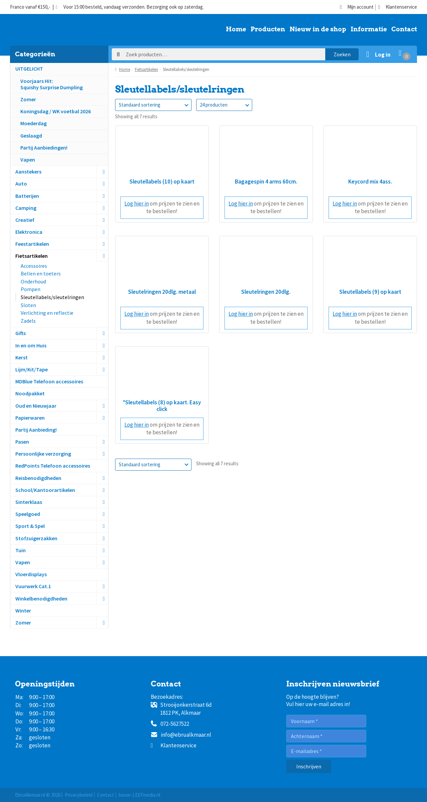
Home (236, 30)
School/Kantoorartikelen (45, 490)
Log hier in (136, 203)
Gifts (20, 333)
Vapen (27, 159)
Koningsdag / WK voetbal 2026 (55, 111)
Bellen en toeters (41, 273)
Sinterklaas (28, 502)
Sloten (28, 305)
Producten (268, 30)
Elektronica (28, 231)
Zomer (28, 99)
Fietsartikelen (31, 255)
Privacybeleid (78, 794)
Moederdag (33, 123)
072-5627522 (170, 724)
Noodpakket (30, 393)
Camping (25, 207)
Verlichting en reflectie (47, 312)
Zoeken (342, 54)
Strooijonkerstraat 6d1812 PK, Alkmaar (181, 708)
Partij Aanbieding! (36, 429)
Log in (383, 54)
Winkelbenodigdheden (41, 598)
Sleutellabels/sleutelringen (52, 297)
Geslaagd (31, 135)
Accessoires (34, 265)
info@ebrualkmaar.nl (181, 735)
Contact (404, 30)
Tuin (20, 550)
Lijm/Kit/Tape (31, 369)
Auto (21, 183)
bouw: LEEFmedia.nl (139, 794)
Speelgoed (27, 514)
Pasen (22, 441)
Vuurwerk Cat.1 (33, 586)
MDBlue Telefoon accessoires (49, 381)
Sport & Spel (30, 526)
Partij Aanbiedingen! (43, 147)
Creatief (24, 219)
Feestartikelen (32, 243)
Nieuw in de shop (318, 30)
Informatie (369, 30)
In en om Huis (30, 345)
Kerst (21, 357)
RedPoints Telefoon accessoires (52, 465)
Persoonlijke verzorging (43, 453)
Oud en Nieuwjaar (35, 405)
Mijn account (357, 7)
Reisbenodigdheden (38, 478)
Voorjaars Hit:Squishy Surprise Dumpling (51, 84)
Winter (23, 610)
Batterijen (27, 196)
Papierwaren (30, 417)
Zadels (28, 320)
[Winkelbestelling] (153, 105)
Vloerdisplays (31, 574)
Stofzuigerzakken (36, 538)
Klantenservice (397, 7)
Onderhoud (33, 281)
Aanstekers (28, 171)
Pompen (30, 289)
